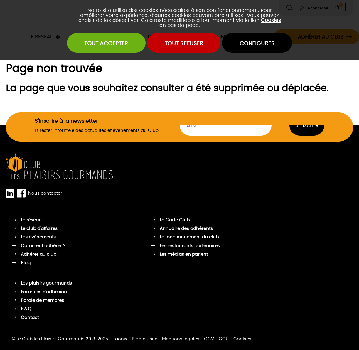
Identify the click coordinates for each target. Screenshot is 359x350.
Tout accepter (106, 43)
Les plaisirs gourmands (46, 283)
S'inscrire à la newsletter (66, 121)
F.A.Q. (26, 309)
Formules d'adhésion (44, 292)
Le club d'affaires (39, 228)
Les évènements (38, 237)
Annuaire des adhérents (186, 228)
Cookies (271, 20)
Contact (30, 317)
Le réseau (31, 220)
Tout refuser (184, 43)
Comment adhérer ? (43, 246)
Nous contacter (45, 193)
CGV (209, 339)
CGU (224, 339)
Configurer (257, 43)
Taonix (120, 339)
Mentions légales (180, 339)
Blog (26, 263)
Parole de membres (42, 300)
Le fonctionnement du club (189, 237)
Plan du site (144, 339)
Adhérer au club (38, 254)
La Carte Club (175, 220)
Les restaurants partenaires (190, 246)
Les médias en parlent (184, 254)
